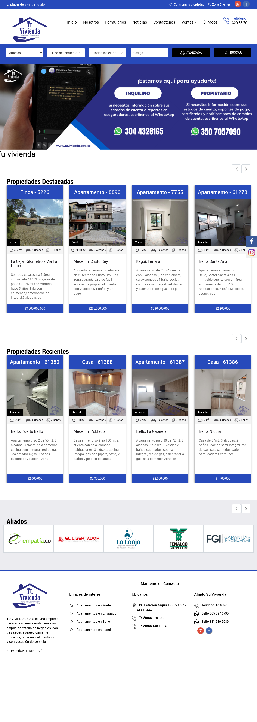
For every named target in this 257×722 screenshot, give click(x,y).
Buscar (233, 52)
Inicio (72, 22)
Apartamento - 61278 (222, 192)
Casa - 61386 (222, 361)
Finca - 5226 (34, 192)
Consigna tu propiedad (186, 4)
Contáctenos (164, 22)
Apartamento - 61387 (160, 361)
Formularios (115, 22)
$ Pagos (210, 22)
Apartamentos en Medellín (94, 605)
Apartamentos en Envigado (95, 613)
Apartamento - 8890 (97, 192)
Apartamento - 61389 (34, 361)
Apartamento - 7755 (160, 192)
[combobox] (66, 52)
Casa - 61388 (97, 361)
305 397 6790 (214, 613)
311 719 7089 (214, 621)
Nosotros (91, 22)
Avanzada (191, 53)
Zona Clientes (218, 4)
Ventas (187, 22)
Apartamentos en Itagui (92, 629)
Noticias (139, 22)
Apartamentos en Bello (92, 621)
